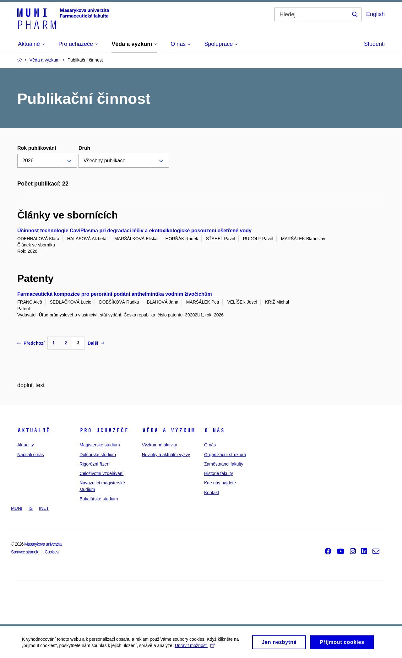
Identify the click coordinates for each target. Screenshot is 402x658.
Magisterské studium (99, 444)
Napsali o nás (30, 454)
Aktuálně (33, 430)
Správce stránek (24, 551)
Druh (84, 148)
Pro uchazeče (103, 430)
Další (96, 343)
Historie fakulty (218, 473)
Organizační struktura (225, 454)
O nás (214, 430)
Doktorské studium (97, 454)
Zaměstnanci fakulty (223, 464)
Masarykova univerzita (42, 544)
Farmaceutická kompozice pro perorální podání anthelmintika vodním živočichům (114, 294)
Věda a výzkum (168, 430)
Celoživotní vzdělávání (101, 473)
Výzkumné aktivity (159, 444)
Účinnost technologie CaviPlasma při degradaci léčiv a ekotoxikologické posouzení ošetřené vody (134, 230)
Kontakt (211, 492)
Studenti (374, 44)
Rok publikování (36, 148)
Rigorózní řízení (95, 464)
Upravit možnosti (195, 647)
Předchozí (31, 343)
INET (44, 508)
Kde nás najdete (220, 482)
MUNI (16, 508)
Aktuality (25, 444)
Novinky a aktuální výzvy (166, 454)
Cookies (51, 551)
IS (31, 508)
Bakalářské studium (98, 498)
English (375, 14)
